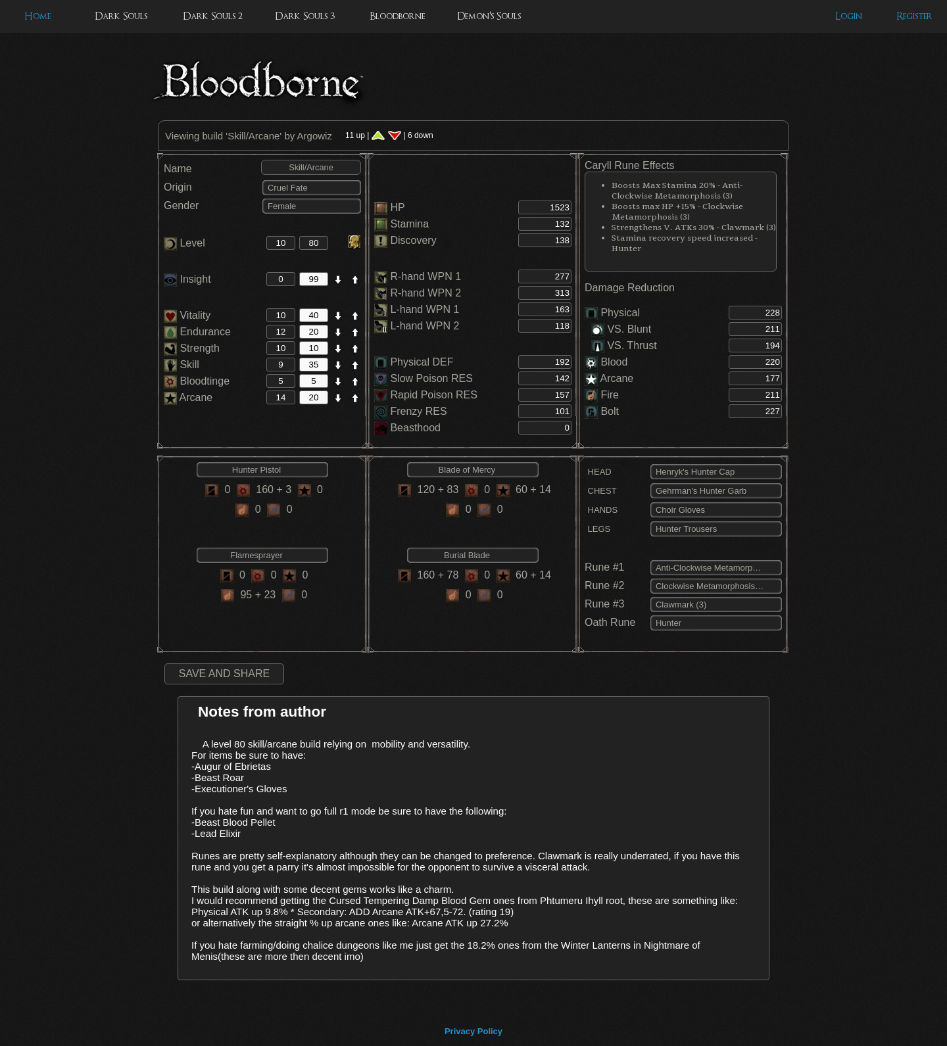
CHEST (601, 491)
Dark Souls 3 (305, 16)
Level (184, 243)
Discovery (413, 240)
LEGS (597, 529)
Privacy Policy (473, 1031)
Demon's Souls (489, 16)
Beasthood (415, 427)
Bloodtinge (197, 381)
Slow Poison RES (431, 378)
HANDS (601, 510)
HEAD (598, 472)
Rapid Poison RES (433, 394)
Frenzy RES (418, 411)
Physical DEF (421, 362)
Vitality (187, 315)
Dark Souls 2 (213, 16)
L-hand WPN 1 (424, 309)
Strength (192, 348)
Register (914, 16)
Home (37, 16)
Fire (609, 394)
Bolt (609, 411)
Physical (620, 312)
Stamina (409, 223)
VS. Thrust (624, 345)
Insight (187, 279)
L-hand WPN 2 (424, 325)
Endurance (197, 331)
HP (397, 207)
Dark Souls (121, 16)
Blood (613, 362)
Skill (181, 364)
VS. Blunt (621, 329)
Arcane (188, 397)
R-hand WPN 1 (425, 276)
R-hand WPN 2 (425, 292)
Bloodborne (397, 16)
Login (848, 16)
